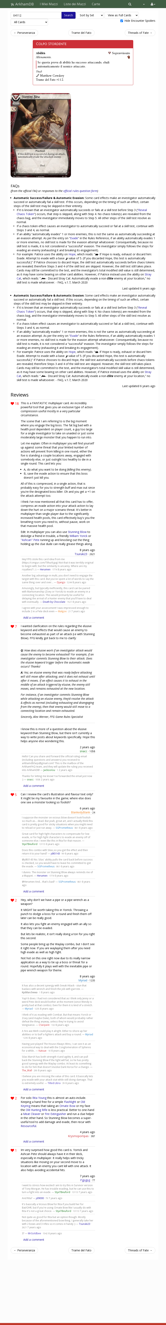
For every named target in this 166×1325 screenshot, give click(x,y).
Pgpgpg (85, 1180)
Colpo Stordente (51, 44)
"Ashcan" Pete (30, 540)
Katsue (42, 1050)
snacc (83, 751)
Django (61, 582)
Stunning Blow (77, 532)
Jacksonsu (49, 770)
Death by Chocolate (54, 601)
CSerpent (44, 1024)
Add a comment (33, 617)
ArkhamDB (22, 4)
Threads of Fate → (140, 33)
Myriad (82, 980)
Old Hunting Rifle (36, 1110)
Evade (74, 238)
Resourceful (28, 1126)
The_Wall (27, 1070)
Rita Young (39, 1098)
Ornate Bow (67, 1106)
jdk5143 (55, 853)
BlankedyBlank (80, 812)
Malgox (62, 611)
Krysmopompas (78, 1136)
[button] (129, 4)
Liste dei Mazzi (75, 4)
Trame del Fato (81, 33)
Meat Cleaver (31, 1114)
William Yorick (78, 536)
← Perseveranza (24, 33)
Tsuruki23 (81, 554)
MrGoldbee (34, 1233)
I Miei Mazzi (49, 4)
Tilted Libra (54, 1083)
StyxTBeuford (29, 844)
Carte (96, 4)
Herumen (45, 569)
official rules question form (80, 191)
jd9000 (40, 1198)
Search (68, 15)
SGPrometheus (64, 827)
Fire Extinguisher (55, 1114)
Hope (72, 254)
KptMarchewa (29, 992)
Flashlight (70, 1102)
